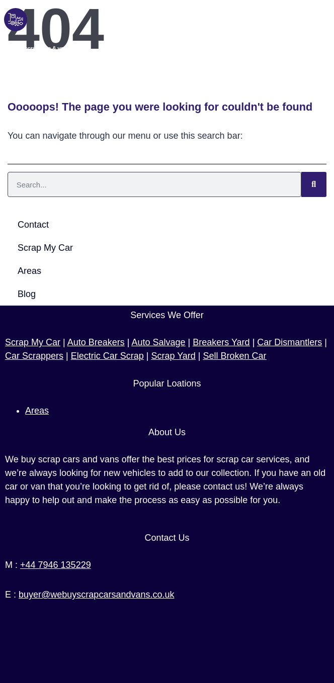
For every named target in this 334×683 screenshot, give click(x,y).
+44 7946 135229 (55, 565)
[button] (323, 35)
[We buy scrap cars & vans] (15, 19)
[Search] (313, 184)
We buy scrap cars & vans (37, 48)
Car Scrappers (34, 356)
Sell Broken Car (235, 356)
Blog (27, 294)
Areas (29, 271)
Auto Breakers (96, 342)
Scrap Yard (173, 356)
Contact (33, 225)
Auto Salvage (158, 342)
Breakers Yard (221, 342)
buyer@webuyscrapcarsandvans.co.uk (96, 595)
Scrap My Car (45, 248)
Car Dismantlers (289, 342)
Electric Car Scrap (107, 356)
